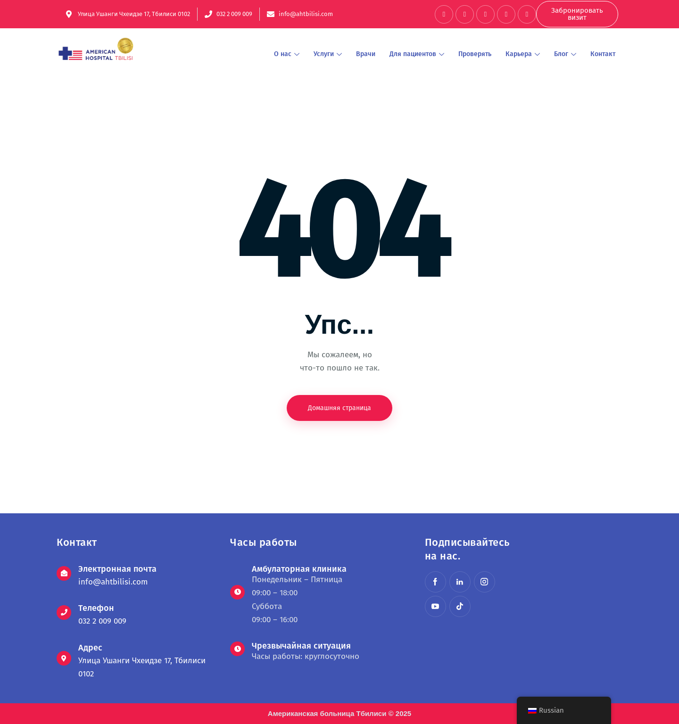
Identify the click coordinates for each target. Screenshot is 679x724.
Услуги (328, 54)
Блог (565, 54)
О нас (286, 54)
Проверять (474, 54)
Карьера (522, 54)
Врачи (365, 54)
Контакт (602, 54)
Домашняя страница (339, 408)
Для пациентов (416, 54)
